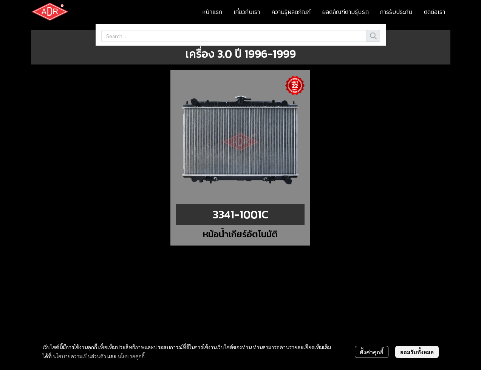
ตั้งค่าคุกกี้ (372, 352)
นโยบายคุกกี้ (131, 356)
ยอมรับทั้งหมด (417, 352)
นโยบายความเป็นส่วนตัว (79, 356)
